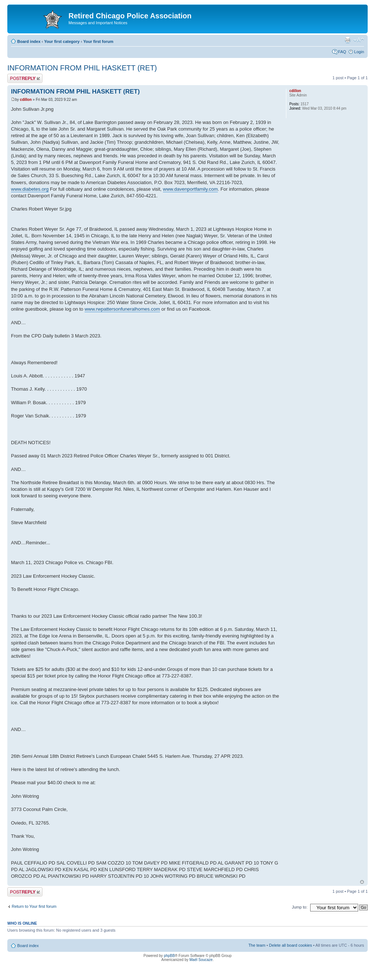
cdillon (25, 100)
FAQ (342, 52)
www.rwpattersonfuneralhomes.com (122, 309)
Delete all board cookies (290, 945)
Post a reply (24, 78)
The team (256, 945)
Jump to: (299, 907)
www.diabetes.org (30, 189)
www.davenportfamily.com (190, 189)
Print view (348, 40)
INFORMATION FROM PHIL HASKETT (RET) (82, 68)
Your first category (61, 41)
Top (362, 882)
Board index (29, 41)
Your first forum (98, 41)
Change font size (358, 40)
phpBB (169, 956)
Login (359, 52)
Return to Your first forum (34, 906)
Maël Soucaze (200, 960)
